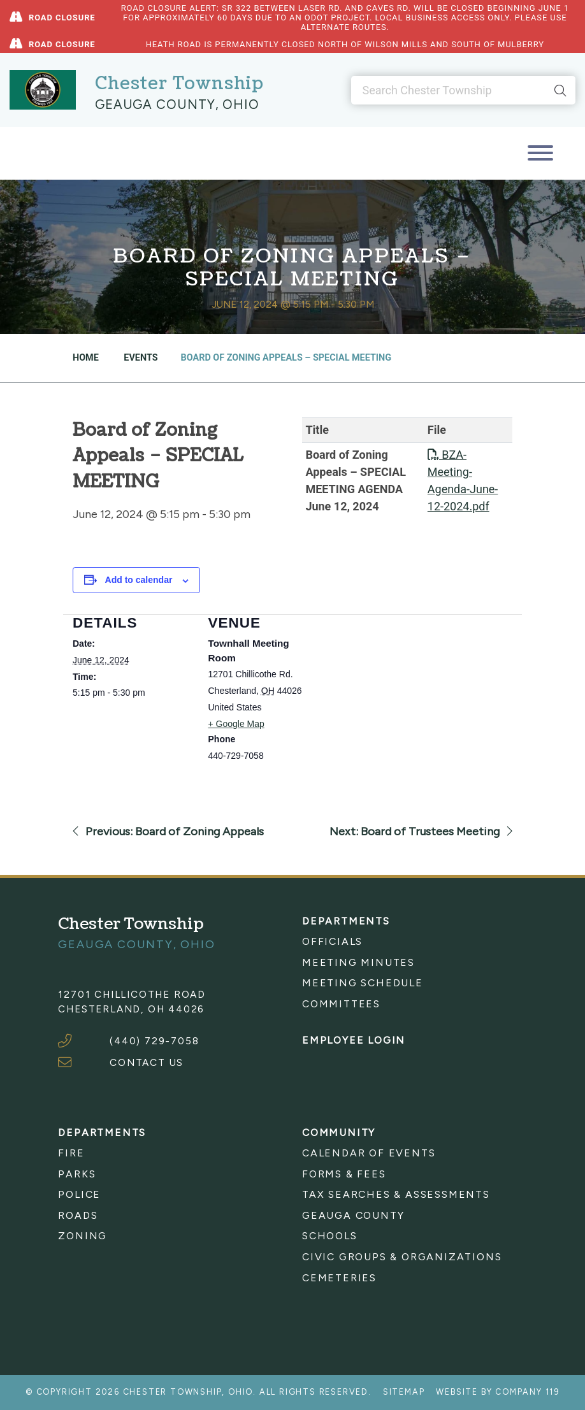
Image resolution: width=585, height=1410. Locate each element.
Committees (341, 1004)
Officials (332, 941)
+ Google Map (236, 724)
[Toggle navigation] (540, 153)
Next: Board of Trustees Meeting (420, 831)
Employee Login (353, 1040)
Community (338, 1132)
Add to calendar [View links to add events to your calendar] (139, 580)
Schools (330, 1236)
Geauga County (353, 1215)
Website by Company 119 (498, 1392)
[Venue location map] (410, 702)
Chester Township (179, 83)
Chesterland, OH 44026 (131, 1009)
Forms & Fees (344, 1174)
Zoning (82, 1236)
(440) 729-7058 (154, 1041)
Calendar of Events (368, 1153)
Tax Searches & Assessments (396, 1194)
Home (86, 357)
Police (79, 1194)
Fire (71, 1153)
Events (140, 357)
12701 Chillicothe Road (132, 994)
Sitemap (404, 1392)
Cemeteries (339, 1278)
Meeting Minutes (358, 962)
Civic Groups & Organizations (402, 1257)
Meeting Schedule (362, 983)
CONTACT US (147, 1062)
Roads (78, 1215)
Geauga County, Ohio (177, 104)
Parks (77, 1174)
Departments (346, 921)
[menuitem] (414, 942)
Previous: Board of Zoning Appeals (168, 831)
